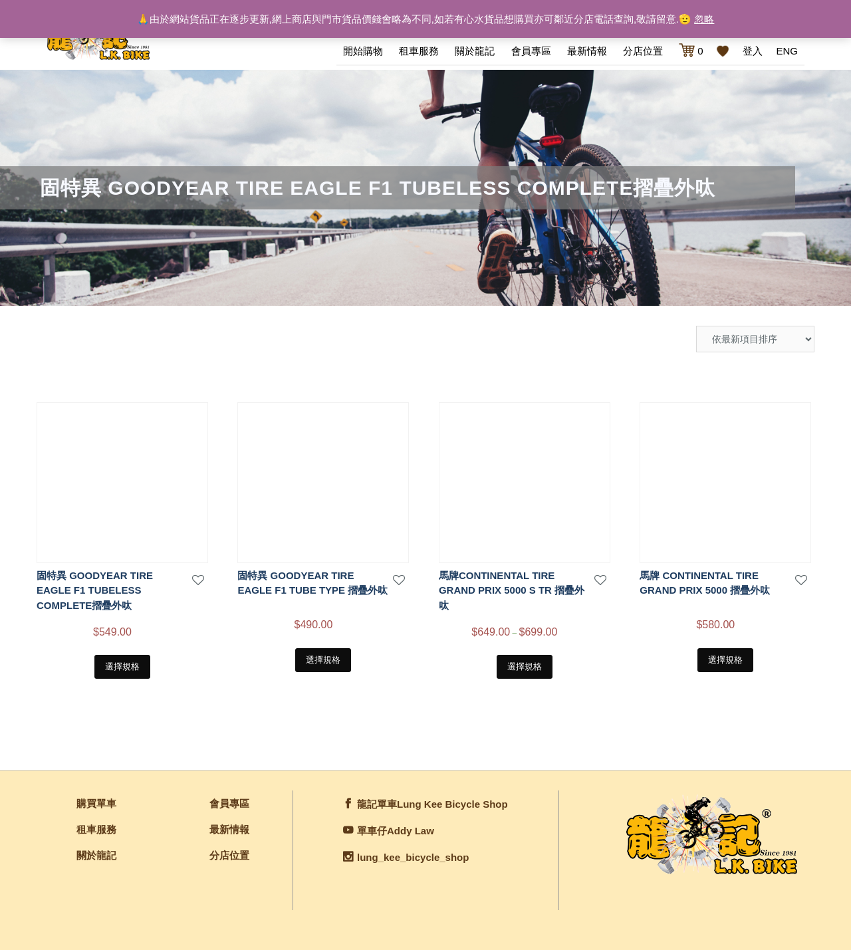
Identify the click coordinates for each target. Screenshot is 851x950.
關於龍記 (475, 51)
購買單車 (96, 803)
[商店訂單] (755, 339)
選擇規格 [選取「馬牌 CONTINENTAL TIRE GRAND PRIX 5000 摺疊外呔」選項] (725, 660)
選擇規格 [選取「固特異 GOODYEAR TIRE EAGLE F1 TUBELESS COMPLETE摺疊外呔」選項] (122, 666)
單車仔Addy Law (395, 830)
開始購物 (363, 51)
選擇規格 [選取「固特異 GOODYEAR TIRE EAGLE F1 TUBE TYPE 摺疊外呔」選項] (323, 660)
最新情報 (587, 51)
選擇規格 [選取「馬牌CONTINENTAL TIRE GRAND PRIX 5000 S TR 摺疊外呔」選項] (524, 666)
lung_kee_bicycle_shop (413, 857)
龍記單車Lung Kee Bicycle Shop (432, 804)
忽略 (704, 19)
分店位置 (643, 51)
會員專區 (531, 51)
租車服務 (419, 51)
